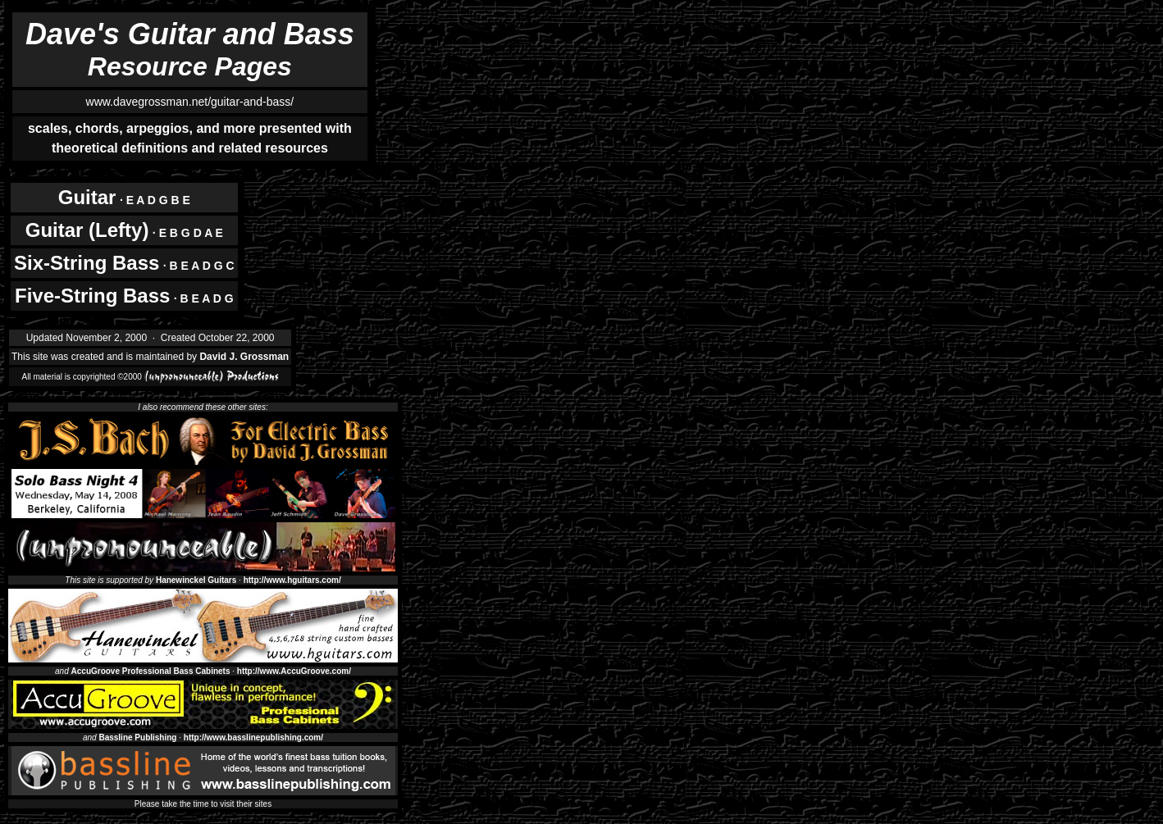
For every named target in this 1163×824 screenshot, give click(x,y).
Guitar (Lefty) (87, 230)
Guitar (87, 197)
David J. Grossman (244, 356)
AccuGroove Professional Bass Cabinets (150, 671)
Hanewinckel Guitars (196, 580)
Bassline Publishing (137, 737)
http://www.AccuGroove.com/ (294, 671)
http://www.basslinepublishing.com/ (253, 737)
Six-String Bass (86, 263)
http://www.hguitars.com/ (292, 580)
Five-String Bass (92, 296)
